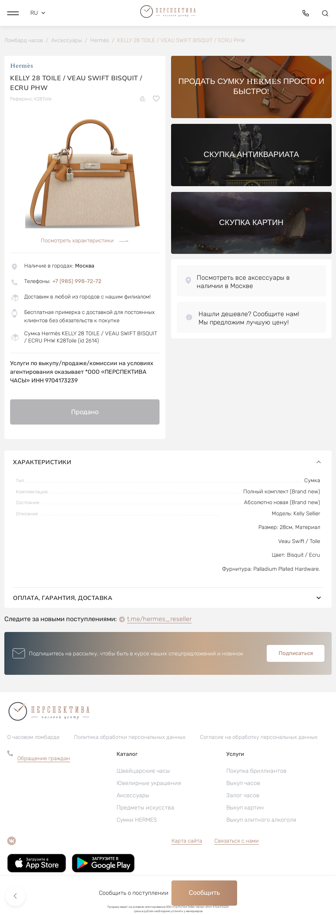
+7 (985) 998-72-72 (76, 281)
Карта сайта (186, 841)
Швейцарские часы (143, 771)
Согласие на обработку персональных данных (259, 737)
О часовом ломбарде (33, 737)
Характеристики (168, 462)
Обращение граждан (43, 758)
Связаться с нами (236, 841)
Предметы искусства (145, 807)
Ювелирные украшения (149, 783)
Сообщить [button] (204, 893)
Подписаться (296, 653)
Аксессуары (133, 795)
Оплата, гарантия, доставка (168, 598)
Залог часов (242, 795)
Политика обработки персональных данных (130, 737)
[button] (13, 12)
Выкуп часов (243, 783)
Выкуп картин (245, 807)
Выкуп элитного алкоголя (261, 820)
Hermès (21, 66)
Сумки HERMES (137, 820)
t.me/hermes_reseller (159, 619)
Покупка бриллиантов (256, 771)
